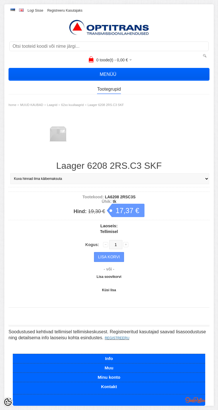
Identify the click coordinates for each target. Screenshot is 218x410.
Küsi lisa (109, 290)
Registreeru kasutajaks (64, 11)
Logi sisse (35, 11)
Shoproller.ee (195, 400)
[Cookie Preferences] (8, 402)
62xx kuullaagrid (72, 105)
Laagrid (52, 105)
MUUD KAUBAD (31, 105)
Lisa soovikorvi (109, 277)
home (12, 105)
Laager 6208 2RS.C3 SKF (105, 105)
